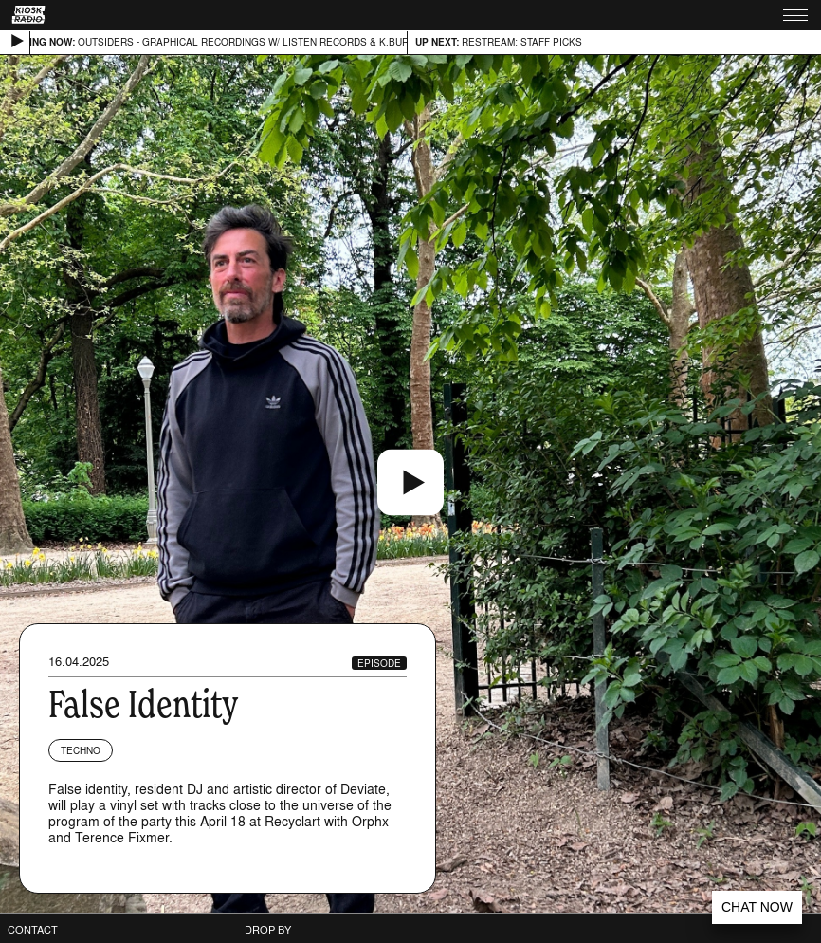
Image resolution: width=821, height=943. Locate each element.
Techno (80, 750)
